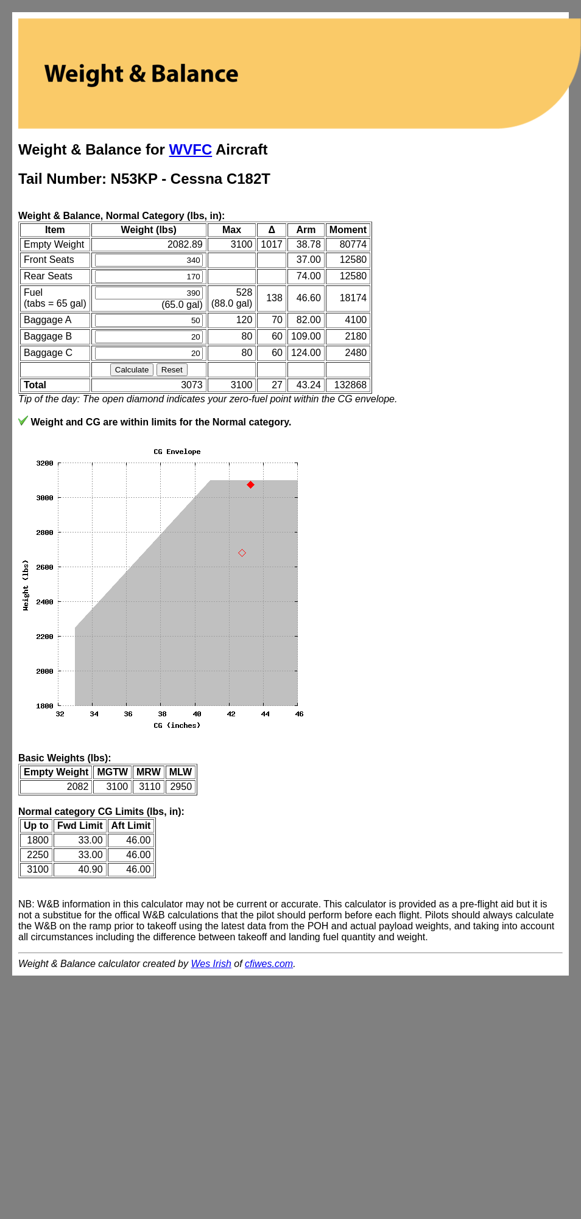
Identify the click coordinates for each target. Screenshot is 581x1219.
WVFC (191, 149)
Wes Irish (211, 964)
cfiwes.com (269, 964)
